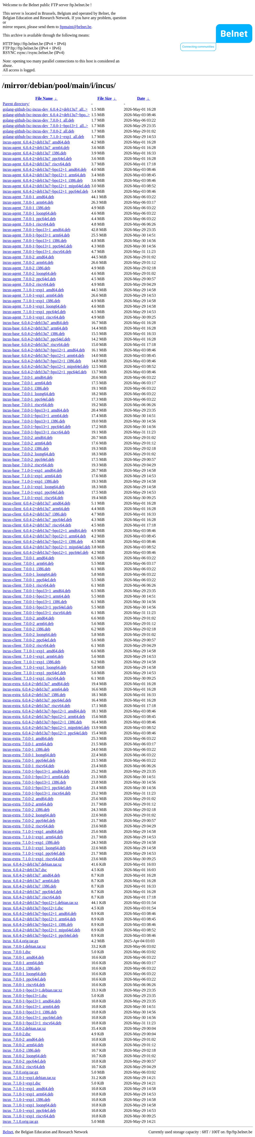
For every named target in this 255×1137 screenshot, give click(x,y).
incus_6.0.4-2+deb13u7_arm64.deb (31, 881)
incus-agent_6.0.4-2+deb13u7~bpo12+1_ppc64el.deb (45, 191)
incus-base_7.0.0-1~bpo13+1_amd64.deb (36, 410)
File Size (104, 98)
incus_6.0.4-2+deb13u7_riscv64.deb (32, 897)
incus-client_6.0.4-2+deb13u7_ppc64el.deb (37, 520)
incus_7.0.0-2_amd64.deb (23, 1039)
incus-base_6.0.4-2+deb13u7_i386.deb (34, 334)
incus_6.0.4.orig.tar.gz (20, 941)
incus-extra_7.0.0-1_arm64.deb (28, 744)
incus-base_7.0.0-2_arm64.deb (27, 443)
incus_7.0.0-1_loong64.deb (24, 974)
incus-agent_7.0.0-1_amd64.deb (28, 197)
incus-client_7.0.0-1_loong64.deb (30, 574)
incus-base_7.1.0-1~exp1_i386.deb (31, 481)
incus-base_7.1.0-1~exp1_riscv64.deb (33, 498)
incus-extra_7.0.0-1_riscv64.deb (28, 766)
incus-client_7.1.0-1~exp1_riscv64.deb (34, 678)
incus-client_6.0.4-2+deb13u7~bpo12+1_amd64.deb (44, 530)
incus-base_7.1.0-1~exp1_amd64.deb (32, 470)
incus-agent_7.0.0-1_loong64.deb (29, 213)
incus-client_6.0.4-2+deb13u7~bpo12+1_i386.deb (43, 541)
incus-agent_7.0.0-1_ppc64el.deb (29, 219)
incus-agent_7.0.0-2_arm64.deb (28, 262)
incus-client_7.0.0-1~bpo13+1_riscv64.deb (37, 613)
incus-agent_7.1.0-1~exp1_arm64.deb (33, 295)
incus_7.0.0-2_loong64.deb (24, 1056)
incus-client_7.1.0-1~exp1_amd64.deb (33, 651)
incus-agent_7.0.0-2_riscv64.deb (29, 284)
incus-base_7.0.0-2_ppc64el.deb (28, 459)
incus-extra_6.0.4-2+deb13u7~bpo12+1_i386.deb (42, 722)
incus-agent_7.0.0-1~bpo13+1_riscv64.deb (37, 251)
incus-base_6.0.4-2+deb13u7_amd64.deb (35, 323)
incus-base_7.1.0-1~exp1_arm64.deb (32, 476)
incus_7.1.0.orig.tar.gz (20, 1121)
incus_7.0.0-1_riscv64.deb (24, 985)
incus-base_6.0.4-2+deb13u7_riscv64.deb (36, 344)
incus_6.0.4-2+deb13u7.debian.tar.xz (32, 864)
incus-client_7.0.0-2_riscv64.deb (29, 645)
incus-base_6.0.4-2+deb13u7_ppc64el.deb (36, 339)
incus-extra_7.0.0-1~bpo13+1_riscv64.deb (36, 793)
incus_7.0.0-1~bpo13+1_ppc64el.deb (32, 1017)
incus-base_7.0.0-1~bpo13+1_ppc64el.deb (36, 427)
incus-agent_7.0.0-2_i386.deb (26, 268)
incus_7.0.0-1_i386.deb (21, 968)
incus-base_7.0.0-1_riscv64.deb (28, 405)
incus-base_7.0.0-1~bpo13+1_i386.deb (34, 421)
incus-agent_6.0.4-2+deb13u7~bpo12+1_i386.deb (42, 180)
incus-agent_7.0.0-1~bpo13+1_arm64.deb (36, 235)
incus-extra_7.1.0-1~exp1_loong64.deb (34, 848)
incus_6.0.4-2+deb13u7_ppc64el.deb (32, 892)
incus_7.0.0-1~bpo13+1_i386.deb (30, 1012)
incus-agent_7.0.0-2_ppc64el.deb (29, 279)
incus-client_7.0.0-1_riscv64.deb (29, 585)
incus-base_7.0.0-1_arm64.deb (27, 383)
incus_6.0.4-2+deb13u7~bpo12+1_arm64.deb (39, 919)
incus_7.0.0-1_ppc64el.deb (24, 979)
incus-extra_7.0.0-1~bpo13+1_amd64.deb (36, 771)
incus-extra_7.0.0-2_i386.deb (26, 809)
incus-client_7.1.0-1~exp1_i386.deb (31, 662)
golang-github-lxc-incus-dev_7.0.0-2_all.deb (38, 131)
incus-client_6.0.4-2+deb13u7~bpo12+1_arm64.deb (44, 536)
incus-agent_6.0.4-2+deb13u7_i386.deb (34, 153)
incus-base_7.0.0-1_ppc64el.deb (28, 399)
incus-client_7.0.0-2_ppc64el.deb (29, 640)
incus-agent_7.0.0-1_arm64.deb (28, 202)
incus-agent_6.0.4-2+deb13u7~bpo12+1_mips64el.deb (46, 186)
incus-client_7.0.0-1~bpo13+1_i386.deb (35, 602)
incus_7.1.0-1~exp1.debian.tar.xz (29, 1078)
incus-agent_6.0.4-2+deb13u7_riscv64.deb (37, 164)
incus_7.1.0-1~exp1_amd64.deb (28, 1089)
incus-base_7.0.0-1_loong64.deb (29, 394)
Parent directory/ (16, 104)
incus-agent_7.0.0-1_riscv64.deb (29, 224)
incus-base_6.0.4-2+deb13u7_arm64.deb (35, 328)
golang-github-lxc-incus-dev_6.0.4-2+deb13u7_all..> (45, 109)
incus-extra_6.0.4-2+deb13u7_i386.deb (34, 695)
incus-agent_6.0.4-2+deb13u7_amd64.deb (36, 142)
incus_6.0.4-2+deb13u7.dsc (25, 870)
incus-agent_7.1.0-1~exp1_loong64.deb (34, 306)
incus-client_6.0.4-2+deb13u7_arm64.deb (36, 509)
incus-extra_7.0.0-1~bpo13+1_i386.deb (34, 782)
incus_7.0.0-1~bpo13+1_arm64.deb (31, 1006)
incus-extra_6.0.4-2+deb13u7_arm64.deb (36, 689)
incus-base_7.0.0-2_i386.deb (26, 448)
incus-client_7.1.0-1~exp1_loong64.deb (34, 667)
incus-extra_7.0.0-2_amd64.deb (28, 799)
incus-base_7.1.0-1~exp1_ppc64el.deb (33, 492)
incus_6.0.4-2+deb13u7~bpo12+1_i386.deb (37, 924)
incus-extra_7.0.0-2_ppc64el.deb (29, 820)
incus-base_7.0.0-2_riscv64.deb (28, 465)
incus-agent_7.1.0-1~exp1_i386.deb (31, 301)
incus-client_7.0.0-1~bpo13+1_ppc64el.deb (37, 607)
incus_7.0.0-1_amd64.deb (23, 957)
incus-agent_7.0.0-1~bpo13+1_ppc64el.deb (37, 246)
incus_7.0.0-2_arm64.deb (23, 1045)
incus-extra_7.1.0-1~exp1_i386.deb (31, 842)
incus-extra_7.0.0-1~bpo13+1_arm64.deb (36, 777)
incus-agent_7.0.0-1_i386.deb (26, 208)
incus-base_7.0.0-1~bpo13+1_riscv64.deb (36, 432)
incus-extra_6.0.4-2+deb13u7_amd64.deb (36, 684)
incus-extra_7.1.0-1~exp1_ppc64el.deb (34, 853)
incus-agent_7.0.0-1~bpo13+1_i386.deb (34, 240)
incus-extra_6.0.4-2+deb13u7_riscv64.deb (36, 706)
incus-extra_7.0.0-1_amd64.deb (28, 738)
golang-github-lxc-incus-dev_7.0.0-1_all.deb (38, 120)
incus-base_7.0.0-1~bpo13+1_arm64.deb (35, 416)
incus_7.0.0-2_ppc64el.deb (24, 1061)
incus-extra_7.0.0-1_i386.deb (26, 749)
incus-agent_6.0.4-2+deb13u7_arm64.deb (36, 147)
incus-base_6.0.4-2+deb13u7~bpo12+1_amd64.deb (44, 350)
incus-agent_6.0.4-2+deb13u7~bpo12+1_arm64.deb (44, 175)
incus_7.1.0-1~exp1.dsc (22, 1083)
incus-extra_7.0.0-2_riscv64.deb (28, 826)
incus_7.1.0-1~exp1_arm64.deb (28, 1094)
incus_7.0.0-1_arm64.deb (23, 963)
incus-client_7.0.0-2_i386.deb (27, 629)
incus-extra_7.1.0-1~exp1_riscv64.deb (33, 859)
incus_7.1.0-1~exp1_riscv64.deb (29, 1116)
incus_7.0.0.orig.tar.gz (20, 1072)
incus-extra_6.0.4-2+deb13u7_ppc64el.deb (37, 700)
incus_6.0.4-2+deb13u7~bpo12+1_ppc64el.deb (40, 935)
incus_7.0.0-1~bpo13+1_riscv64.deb (32, 1023)
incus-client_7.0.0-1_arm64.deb (28, 563)
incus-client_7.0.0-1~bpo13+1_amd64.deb (36, 591)
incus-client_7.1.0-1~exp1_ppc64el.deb (34, 673)
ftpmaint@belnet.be (75, 27)
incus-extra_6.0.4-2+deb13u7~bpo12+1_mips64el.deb (46, 727)
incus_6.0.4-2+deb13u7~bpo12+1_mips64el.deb (41, 930)
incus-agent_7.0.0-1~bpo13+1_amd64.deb (36, 230)
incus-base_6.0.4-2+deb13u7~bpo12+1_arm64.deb (43, 355)
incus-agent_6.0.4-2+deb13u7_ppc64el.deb (37, 158)
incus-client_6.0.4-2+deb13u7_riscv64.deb (37, 525)
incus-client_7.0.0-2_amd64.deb (28, 618)
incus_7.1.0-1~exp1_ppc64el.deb (29, 1110)
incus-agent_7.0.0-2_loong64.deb (29, 273)
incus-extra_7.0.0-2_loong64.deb (29, 815)
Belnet (8, 1132)
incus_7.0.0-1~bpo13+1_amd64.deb (31, 1001)
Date (141, 98)
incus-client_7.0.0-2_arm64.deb (28, 623)
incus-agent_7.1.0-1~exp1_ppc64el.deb (34, 312)
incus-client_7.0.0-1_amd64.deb (28, 558)
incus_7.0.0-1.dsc (17, 952)
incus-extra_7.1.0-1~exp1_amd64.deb (33, 831)
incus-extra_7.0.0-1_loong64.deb (29, 755)
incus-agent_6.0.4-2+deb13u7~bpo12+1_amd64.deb (44, 169)
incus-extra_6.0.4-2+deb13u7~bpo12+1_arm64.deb (44, 716)
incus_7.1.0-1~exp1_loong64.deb (29, 1105)
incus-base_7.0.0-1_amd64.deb (28, 377)
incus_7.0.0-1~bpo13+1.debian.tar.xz (32, 990)
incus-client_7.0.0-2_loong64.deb (30, 634)
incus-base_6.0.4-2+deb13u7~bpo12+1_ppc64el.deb (44, 372)
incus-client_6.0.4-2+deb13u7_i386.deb (34, 514)
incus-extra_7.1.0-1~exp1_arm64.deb (33, 837)
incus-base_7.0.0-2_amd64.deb (28, 437)
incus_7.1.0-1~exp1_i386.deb (26, 1099)
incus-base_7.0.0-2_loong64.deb (29, 454)
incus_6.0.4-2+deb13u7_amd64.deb (31, 875)
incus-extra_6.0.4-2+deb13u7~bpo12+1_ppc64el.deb (45, 733)
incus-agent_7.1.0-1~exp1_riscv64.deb (34, 317)
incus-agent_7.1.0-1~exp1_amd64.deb (33, 290)
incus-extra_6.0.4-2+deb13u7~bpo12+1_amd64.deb (44, 711)
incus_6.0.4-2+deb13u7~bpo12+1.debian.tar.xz (40, 902)
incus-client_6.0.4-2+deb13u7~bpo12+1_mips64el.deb (46, 547)
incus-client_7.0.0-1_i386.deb (27, 569)
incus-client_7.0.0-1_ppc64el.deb (29, 580)
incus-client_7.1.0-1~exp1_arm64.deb (33, 656)
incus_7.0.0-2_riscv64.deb (24, 1067)
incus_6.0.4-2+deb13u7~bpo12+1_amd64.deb (39, 913)
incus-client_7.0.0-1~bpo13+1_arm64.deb (36, 596)
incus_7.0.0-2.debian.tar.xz (24, 1028)
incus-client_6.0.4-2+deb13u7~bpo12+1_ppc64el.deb (45, 552)
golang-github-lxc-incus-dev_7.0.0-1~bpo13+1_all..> (45, 126)
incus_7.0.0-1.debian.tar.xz (24, 946)
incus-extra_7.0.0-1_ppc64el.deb (29, 760)
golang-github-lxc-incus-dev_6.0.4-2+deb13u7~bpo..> (46, 115)
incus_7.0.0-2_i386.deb (21, 1050)
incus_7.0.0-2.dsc (17, 1034)
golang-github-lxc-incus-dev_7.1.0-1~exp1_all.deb (43, 137)
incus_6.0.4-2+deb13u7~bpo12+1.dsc (33, 908)
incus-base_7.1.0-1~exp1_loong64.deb (33, 487)
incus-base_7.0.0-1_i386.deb (26, 388)
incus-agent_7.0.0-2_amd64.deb (28, 257)
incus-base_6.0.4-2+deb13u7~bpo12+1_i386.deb (42, 361)
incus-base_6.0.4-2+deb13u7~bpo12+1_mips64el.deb (45, 366)
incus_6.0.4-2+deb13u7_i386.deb (29, 886)
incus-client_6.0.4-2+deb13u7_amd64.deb (36, 503)
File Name (44, 98)
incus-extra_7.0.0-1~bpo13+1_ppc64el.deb (37, 788)
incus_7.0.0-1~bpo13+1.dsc (25, 996)
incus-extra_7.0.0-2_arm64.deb (28, 804)
